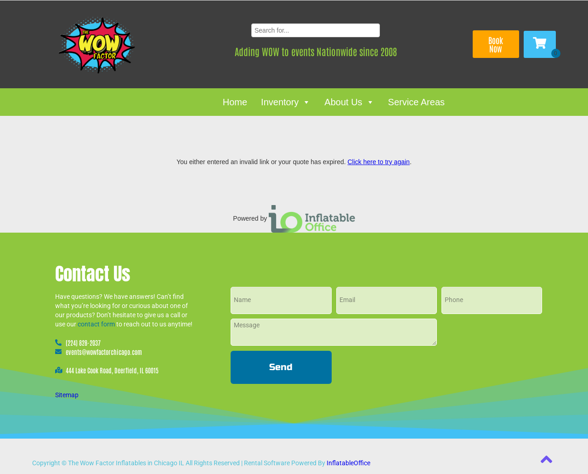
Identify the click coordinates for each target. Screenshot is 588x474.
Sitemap (67, 395)
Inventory (286, 102)
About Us (349, 102)
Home (235, 102)
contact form (96, 324)
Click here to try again (378, 162)
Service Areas (416, 102)
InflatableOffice (348, 463)
